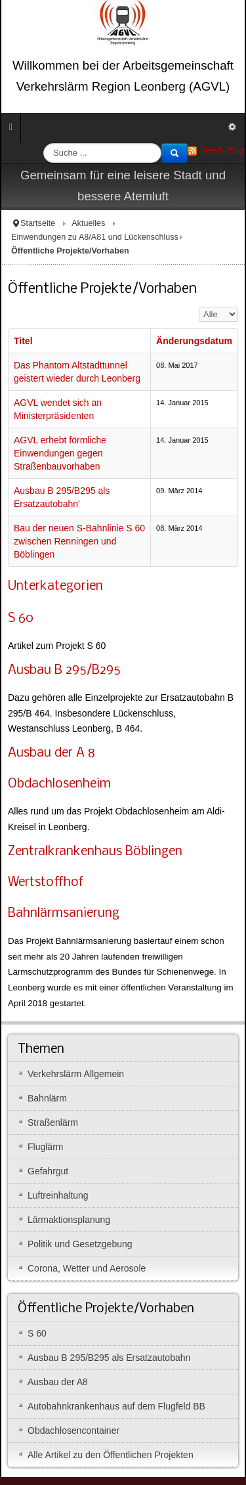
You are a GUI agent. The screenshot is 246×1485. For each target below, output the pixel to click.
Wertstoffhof (45, 882)
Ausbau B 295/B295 (64, 670)
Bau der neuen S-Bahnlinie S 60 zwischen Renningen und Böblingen (79, 541)
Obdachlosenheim (59, 784)
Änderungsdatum (194, 341)
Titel (23, 341)
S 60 (20, 618)
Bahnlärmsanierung (63, 913)
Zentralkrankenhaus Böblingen (95, 851)
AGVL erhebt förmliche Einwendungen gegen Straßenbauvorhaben (60, 453)
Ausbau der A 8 (51, 753)
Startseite (37, 223)
